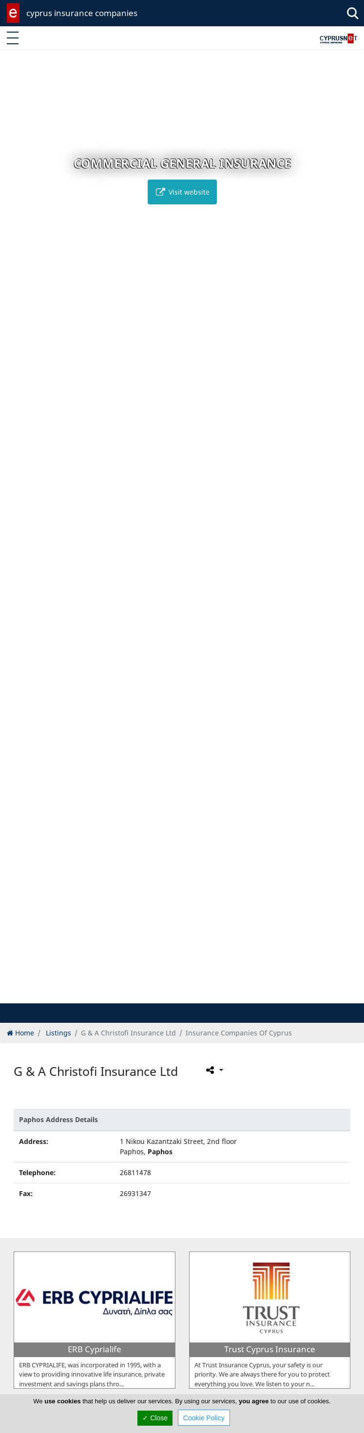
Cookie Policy (204, 1418)
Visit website (182, 192)
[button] (161, 994)
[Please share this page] (213, 1070)
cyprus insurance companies (81, 12)
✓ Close (155, 1418)
